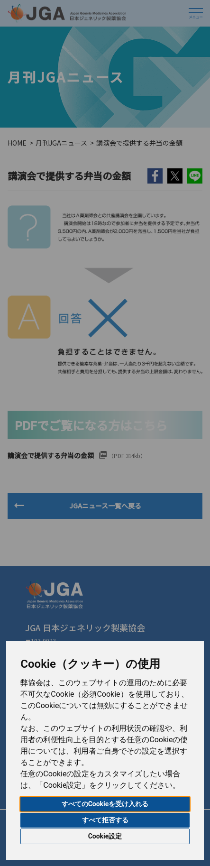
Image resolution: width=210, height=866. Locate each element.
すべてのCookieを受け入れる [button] (105, 804)
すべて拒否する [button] (105, 820)
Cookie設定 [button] (105, 836)
